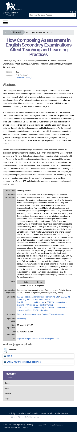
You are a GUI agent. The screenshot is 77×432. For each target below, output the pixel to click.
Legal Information (56, 425)
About (6, 388)
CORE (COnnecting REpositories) (22, 362)
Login (6, 399)
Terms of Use (42, 425)
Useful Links (18, 10)
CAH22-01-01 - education (37, 310)
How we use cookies (12, 427)
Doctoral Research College (28, 314)
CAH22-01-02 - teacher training (39, 305)
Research (18, 32)
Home (6, 383)
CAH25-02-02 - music (41, 299)
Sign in (25, 427)
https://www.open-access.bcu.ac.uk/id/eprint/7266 (38, 338)
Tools (8, 356)
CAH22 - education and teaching (30, 302)
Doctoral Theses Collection (53, 314)
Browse (7, 393)
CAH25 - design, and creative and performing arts (38, 297)
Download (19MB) (23, 78)
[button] (5, 350)
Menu (5, 22)
